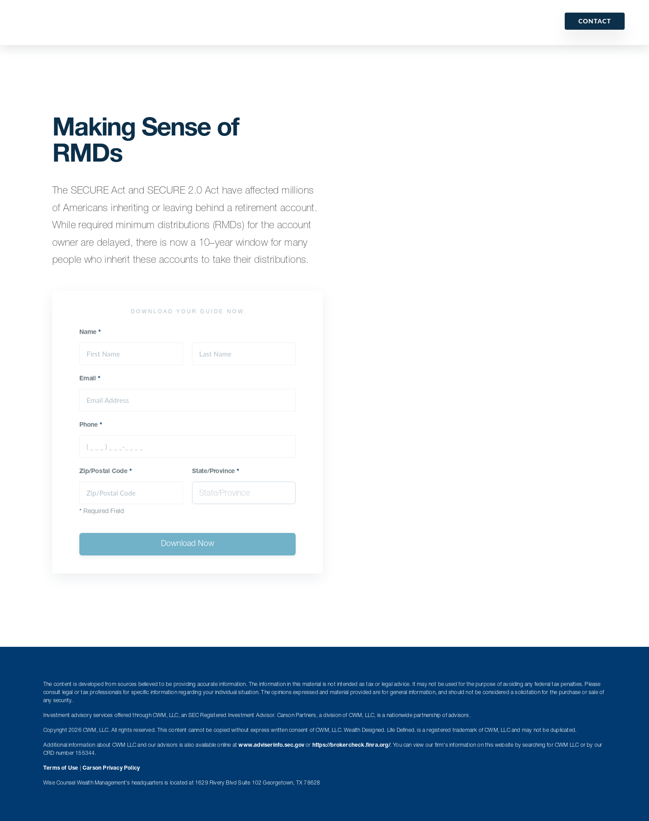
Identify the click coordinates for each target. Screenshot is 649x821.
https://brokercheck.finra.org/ (351, 745)
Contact (594, 21)
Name (90, 332)
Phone (90, 425)
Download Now (187, 544)
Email (90, 379)
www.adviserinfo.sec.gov (271, 745)
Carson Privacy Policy (111, 768)
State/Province (215, 472)
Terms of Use (60, 768)
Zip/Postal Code (105, 472)
